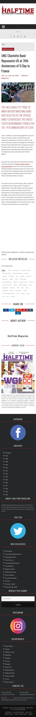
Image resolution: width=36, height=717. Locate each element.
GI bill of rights (23, 279)
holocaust (15, 282)
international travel (6, 273)
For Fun (7, 679)
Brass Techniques (9, 575)
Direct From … (8, 667)
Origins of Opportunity (27, 252)
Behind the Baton (9, 670)
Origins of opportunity (18, 273)
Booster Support (9, 682)
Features (7, 649)
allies (17, 276)
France (28, 293)
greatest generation (6, 282)
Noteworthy (8, 655)
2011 (6, 468)
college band (5, 287)
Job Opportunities (18, 712)
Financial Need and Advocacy (12, 563)
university (28, 276)
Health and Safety (9, 673)
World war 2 (5, 279)
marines (25, 290)
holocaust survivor (23, 282)
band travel (12, 287)
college (15, 284)
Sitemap (30, 714)
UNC (18, 293)
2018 (6, 489)
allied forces (11, 276)
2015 (6, 480)
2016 (6, 483)
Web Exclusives (8, 49)
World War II (5, 290)
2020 (6, 495)
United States (18, 290)
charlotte (26, 273)
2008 (6, 459)
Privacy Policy (8, 714)
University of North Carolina (8, 293)
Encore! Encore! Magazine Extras (13, 554)
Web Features (8, 551)
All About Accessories (10, 572)
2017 (6, 486)
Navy (3, 296)
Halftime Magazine (23, 284)
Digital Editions (9, 646)
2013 (6, 474)
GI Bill (16, 279)
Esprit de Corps (9, 560)
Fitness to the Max (9, 676)
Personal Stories (9, 566)
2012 (6, 471)
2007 (6, 456)
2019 (6, 492)
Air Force (13, 296)
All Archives (8, 453)
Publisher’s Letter (9, 652)
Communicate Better (10, 557)
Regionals (7, 664)
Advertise (9, 712)
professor (31, 282)
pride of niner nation (25, 270)
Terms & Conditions (20, 714)
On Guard (7, 581)
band (30, 284)
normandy (4, 276)
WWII (18, 287)
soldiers (11, 279)
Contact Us (10, 698)
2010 (6, 465)
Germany (23, 293)
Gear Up (7, 661)
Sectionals (7, 658)
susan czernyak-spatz (7, 284)
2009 (6, 462)
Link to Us (28, 712)
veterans (22, 276)
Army (8, 296)
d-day (22, 287)
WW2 (9, 270)
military (11, 290)
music (27, 287)
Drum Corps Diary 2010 (11, 587)
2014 (6, 477)
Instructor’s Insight (10, 584)
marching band (16, 270)
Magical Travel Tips (10, 569)
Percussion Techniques (11, 578)
